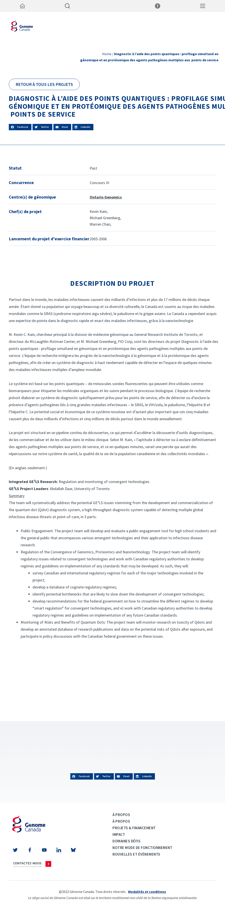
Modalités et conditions (147, 891)
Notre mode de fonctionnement (142, 847)
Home (106, 54)
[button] (20, 127)
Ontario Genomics (106, 197)
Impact (118, 834)
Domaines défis (126, 841)
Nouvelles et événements (136, 854)
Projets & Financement (134, 827)
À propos (121, 814)
